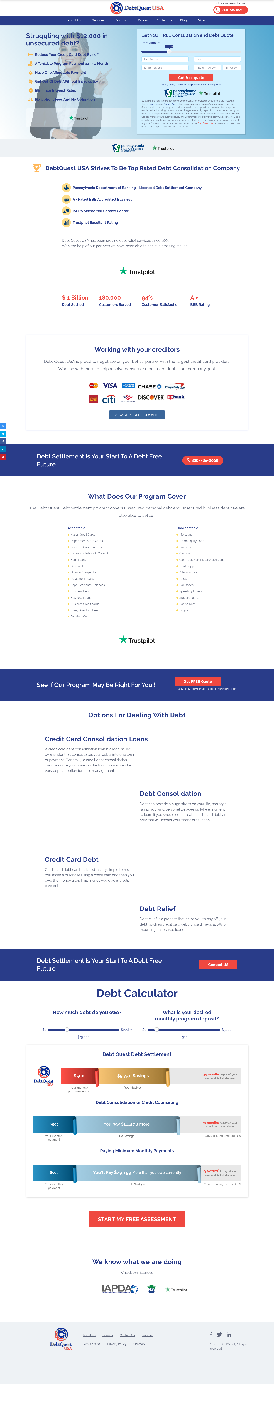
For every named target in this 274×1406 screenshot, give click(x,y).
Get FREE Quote (198, 688)
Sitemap (139, 1365)
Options (121, 20)
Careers (143, 20)
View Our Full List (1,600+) (137, 421)
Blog (183, 20)
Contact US (218, 971)
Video (202, 20)
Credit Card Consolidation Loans (96, 745)
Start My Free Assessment (137, 1225)
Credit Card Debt (72, 865)
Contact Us (164, 20)
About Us (74, 20)
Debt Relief (158, 915)
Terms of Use (184, 85)
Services (98, 20)
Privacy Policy (168, 85)
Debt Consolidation (170, 800)
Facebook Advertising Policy (207, 85)
